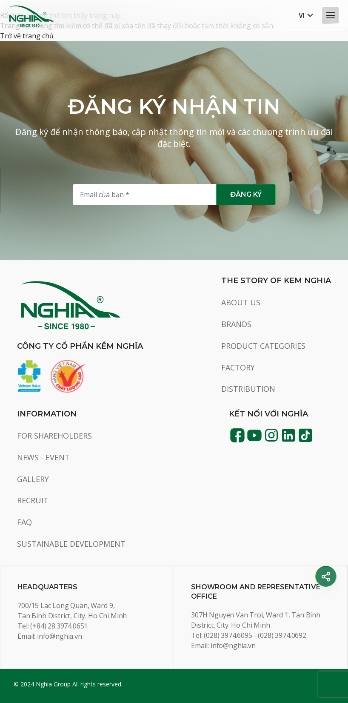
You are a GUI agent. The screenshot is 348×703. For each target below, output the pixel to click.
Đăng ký (246, 194)
